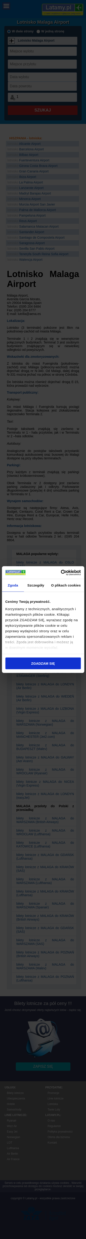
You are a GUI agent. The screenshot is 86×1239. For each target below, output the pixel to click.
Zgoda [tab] (13, 585)
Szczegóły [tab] (35, 585)
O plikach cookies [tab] (66, 585)
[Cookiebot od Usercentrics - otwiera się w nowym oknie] (61, 572)
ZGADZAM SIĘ (43, 663)
